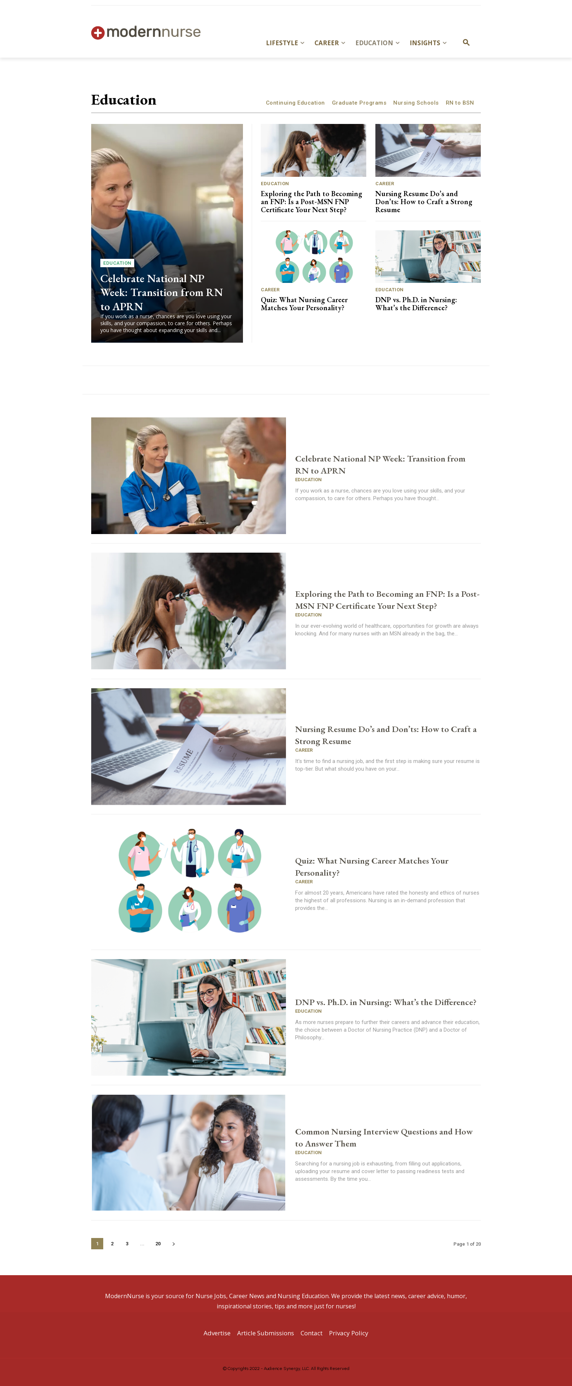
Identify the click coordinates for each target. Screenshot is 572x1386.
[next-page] (173, 1243)
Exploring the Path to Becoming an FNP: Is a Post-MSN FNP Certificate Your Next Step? (311, 201)
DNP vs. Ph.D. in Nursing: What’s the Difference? (416, 303)
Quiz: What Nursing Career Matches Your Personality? (304, 303)
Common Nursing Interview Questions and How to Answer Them (383, 1137)
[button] (466, 43)
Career (384, 183)
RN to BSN (460, 103)
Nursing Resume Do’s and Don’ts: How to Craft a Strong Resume (423, 201)
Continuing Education (295, 103)
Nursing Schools (416, 103)
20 (158, 1243)
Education (117, 263)
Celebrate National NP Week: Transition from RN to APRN (162, 291)
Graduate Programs (359, 103)
